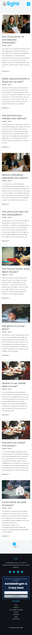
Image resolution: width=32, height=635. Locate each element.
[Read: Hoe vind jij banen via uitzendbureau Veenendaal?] (16, 24)
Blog (16, 616)
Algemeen (5, 274)
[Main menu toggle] (28, 4)
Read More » (6, 71)
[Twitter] (14, 572)
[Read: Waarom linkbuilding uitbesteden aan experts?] (16, 162)
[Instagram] (18, 572)
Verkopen (16, 614)
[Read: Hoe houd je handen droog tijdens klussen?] (16, 256)
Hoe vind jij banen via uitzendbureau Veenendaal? (13, 39)
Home (16, 605)
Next (16, 547)
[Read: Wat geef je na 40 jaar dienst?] (16, 313)
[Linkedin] (22, 572)
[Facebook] (10, 572)
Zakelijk (4, 45)
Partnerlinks (16, 619)
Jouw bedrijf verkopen (16, 610)
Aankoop (16, 607)
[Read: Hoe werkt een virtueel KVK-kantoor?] (16, 430)
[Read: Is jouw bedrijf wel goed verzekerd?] (16, 489)
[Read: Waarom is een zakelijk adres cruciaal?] (16, 370)
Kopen (16, 612)
